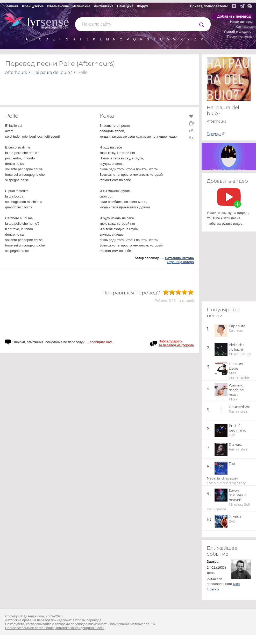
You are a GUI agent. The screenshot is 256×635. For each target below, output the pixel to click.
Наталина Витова (179, 258)
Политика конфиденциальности (79, 628)
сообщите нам (101, 342)
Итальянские (58, 6)
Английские (103, 6)
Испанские (81, 6)
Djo (232, 435)
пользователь (215, 6)
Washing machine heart (236, 390)
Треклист (214, 133)
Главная (11, 6)
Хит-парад (244, 27)
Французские (33, 6)
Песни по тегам (240, 36)
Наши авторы (241, 22)
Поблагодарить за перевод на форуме (176, 343)
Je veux (235, 516)
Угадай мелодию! (238, 31)
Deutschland (240, 407)
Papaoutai (237, 326)
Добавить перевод (234, 16)
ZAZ (232, 521)
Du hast (235, 444)
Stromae (236, 330)
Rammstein (238, 411)
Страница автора (180, 262)
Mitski (233, 399)
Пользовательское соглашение (29, 628)
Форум (142, 6)
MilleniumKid (240, 354)
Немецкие (125, 6)
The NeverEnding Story (226, 483)
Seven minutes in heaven (238, 495)
